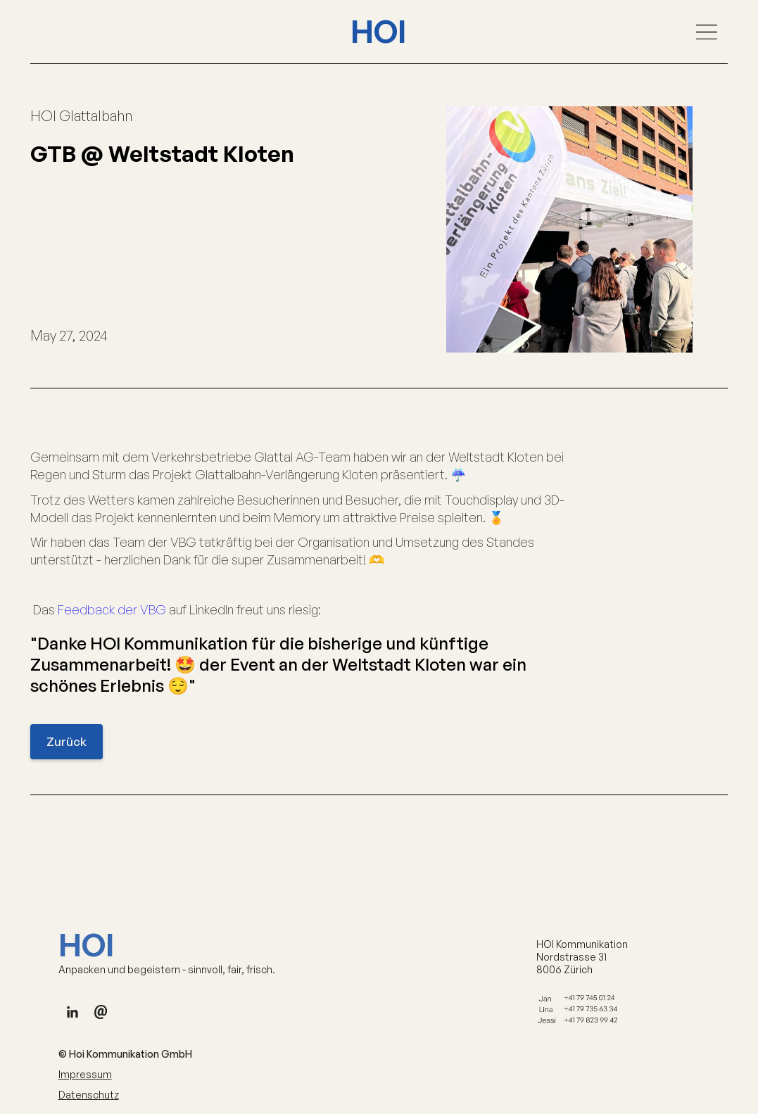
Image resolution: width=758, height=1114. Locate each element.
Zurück (66, 741)
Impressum (85, 1078)
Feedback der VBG (112, 609)
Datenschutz (88, 1099)
